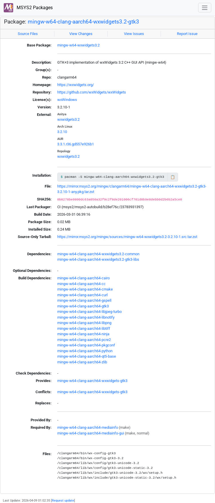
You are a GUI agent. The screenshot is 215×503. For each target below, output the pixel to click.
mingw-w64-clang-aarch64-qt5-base (86, 356)
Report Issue (187, 34)
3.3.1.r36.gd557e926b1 (75, 144)
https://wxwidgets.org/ (75, 85)
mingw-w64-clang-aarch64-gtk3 (83, 306)
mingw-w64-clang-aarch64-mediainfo (87, 427)
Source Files (28, 34)
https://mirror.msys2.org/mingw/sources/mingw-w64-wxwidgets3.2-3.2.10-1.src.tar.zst (127, 237)
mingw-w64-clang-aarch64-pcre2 (84, 340)
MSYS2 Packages (28, 8)
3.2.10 (62, 132)
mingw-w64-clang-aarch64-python (85, 351)
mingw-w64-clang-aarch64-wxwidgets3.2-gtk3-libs (98, 259)
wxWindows (67, 100)
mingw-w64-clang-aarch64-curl (82, 295)
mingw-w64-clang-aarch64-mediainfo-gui (90, 433)
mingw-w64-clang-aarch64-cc (81, 284)
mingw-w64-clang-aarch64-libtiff (83, 328)
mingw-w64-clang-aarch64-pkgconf (86, 345)
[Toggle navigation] (204, 7)
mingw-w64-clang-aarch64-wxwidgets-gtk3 (92, 381)
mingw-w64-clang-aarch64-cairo (83, 278)
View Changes (80, 34)
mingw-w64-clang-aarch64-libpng (84, 323)
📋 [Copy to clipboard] (172, 177)
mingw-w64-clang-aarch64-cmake (85, 289)
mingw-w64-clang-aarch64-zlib (82, 362)
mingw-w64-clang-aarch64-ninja (83, 334)
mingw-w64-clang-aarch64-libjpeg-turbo (89, 311)
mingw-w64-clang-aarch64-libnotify (86, 317)
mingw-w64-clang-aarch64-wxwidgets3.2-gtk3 (83, 22)
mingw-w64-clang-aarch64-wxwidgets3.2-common (98, 254)
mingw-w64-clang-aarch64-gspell (84, 300)
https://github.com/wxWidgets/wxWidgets (91, 92)
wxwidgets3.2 (68, 119)
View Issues (134, 34)
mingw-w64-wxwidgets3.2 (78, 45)
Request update (63, 500)
